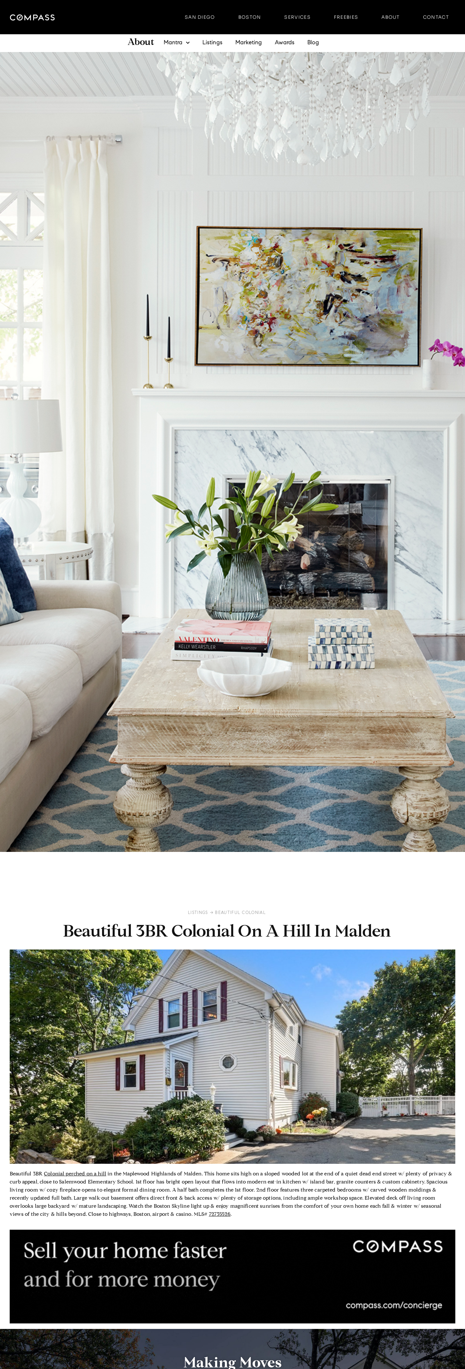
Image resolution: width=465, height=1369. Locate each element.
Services (297, 17)
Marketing (248, 43)
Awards (284, 43)
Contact (436, 17)
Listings (212, 43)
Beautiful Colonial (240, 912)
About (390, 17)
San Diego (200, 17)
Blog (313, 43)
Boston (249, 17)
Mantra (177, 43)
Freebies (346, 17)
